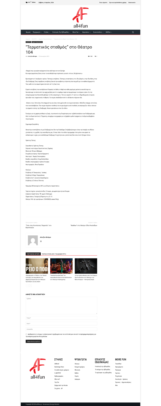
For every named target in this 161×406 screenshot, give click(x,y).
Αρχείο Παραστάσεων (45, 39)
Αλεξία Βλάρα (32, 56)
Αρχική (28, 39)
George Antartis (54, 404)
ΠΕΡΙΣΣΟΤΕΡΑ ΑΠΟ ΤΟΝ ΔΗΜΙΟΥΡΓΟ (54, 254)
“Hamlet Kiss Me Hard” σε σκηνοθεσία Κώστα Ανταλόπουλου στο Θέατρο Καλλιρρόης (61, 277)
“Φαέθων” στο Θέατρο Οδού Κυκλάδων (83, 225)
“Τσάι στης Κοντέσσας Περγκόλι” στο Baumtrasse (38, 227)
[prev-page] (27, 285)
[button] (133, 32)
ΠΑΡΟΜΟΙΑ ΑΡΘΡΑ (33, 254)
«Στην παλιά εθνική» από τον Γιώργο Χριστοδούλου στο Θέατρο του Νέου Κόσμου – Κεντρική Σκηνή (86, 277)
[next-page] (30, 285)
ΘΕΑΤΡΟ (34, 39)
